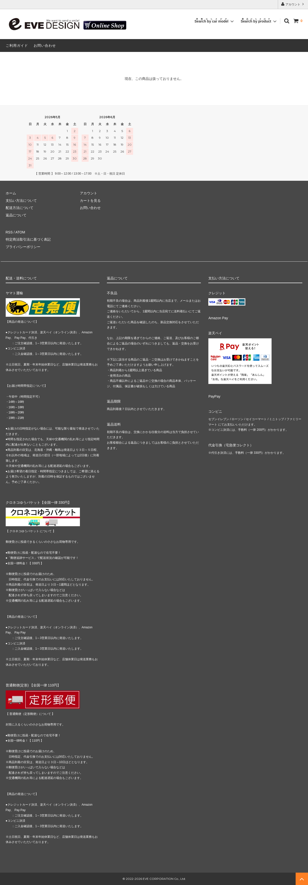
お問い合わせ (45, 45)
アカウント (293, 4)
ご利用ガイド (17, 45)
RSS (9, 232)
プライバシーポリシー (23, 247)
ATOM (20, 232)
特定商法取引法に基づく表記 (28, 239)
